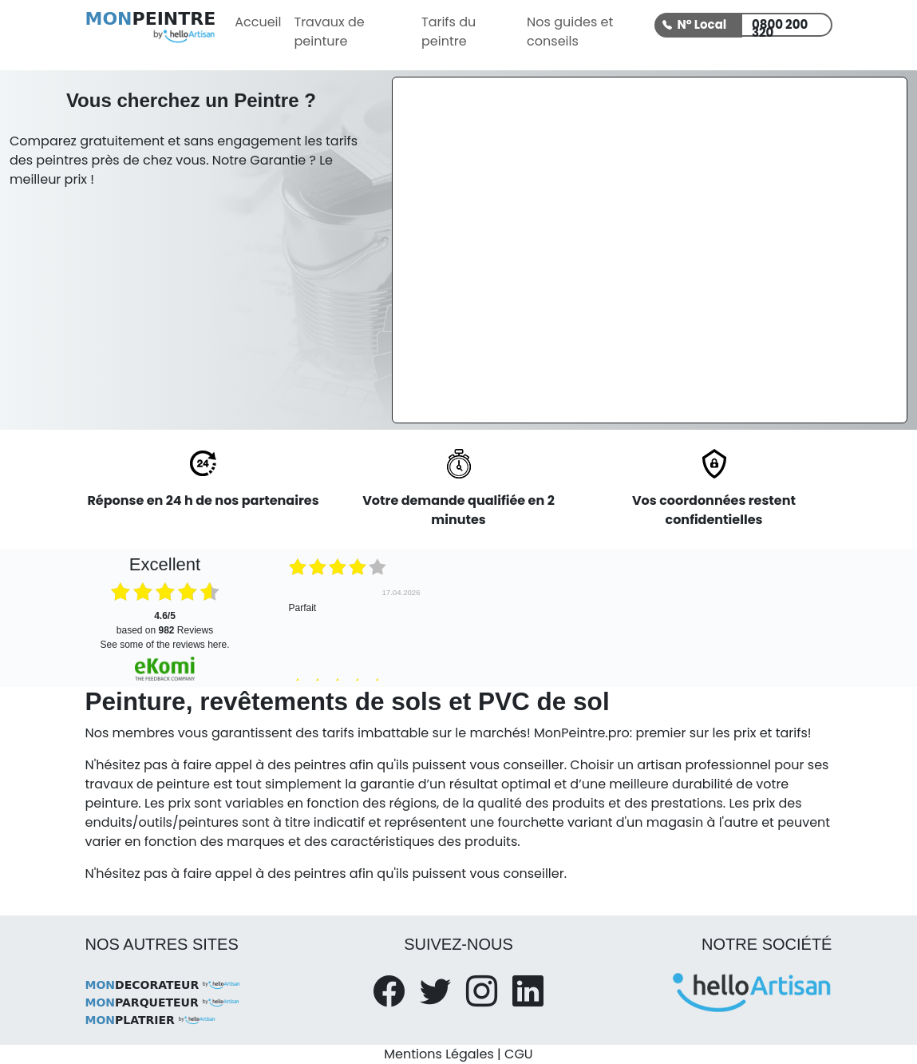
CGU (518, 1054)
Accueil (258, 22)
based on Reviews (165, 623)
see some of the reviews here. (164, 644)
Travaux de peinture (329, 31)
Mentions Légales (438, 1054)
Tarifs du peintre (448, 31)
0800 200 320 (780, 26)
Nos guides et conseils (570, 31)
